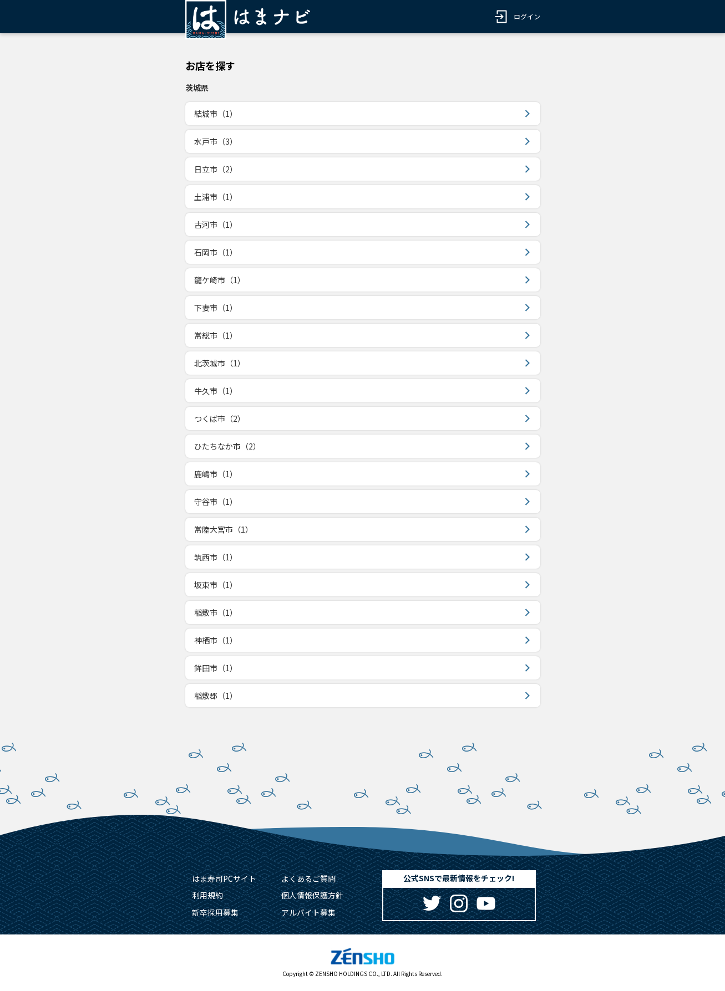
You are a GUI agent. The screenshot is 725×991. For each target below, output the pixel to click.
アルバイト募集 (308, 912)
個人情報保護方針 (312, 895)
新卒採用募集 (215, 912)
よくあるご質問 (308, 878)
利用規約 (207, 895)
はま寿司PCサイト (224, 878)
